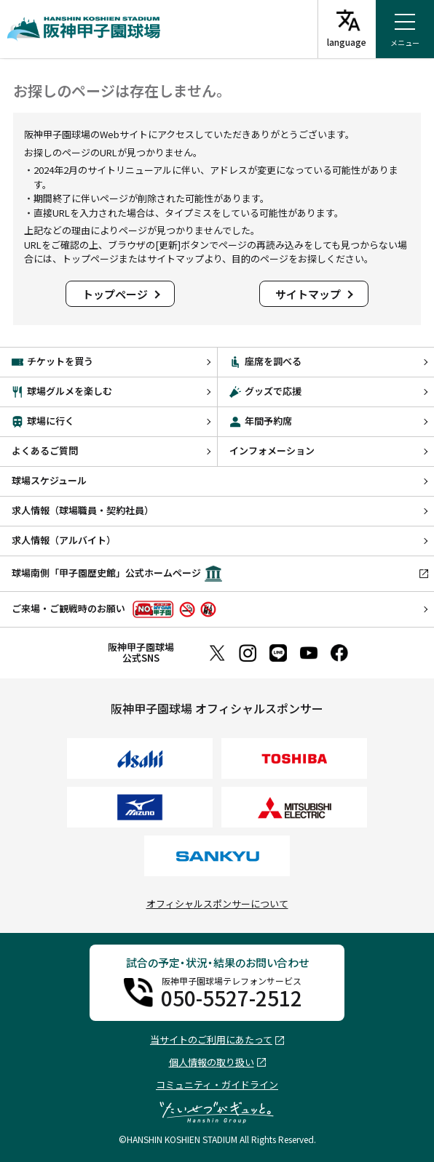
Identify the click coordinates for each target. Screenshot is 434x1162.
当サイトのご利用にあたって (211, 1040)
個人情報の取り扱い (211, 1062)
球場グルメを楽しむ (62, 391)
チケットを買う (52, 361)
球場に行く (43, 421)
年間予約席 (260, 421)
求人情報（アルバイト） (64, 540)
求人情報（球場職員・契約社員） (83, 510)
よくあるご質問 (45, 450)
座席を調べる (265, 361)
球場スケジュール (49, 480)
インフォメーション (272, 450)
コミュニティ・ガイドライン (217, 1084)
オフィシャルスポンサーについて (217, 903)
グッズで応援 (265, 391)
